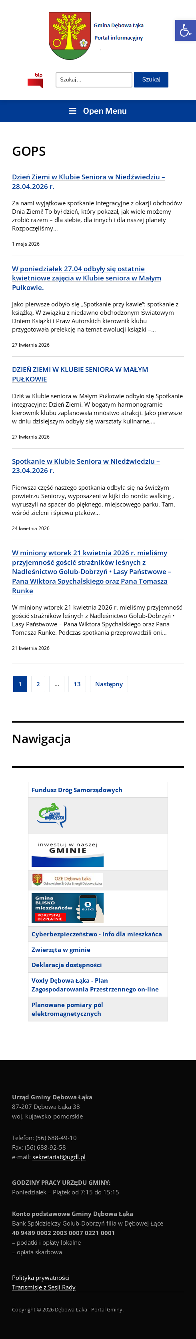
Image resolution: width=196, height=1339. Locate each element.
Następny (109, 684)
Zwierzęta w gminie (61, 950)
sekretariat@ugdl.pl (59, 1157)
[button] (185, 30)
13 (77, 684)
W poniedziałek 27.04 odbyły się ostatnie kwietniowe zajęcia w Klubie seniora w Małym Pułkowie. (86, 278)
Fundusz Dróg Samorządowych (77, 790)
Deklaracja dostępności (67, 965)
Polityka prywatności (41, 1277)
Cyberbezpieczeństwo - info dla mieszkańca (97, 934)
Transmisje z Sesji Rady (44, 1287)
